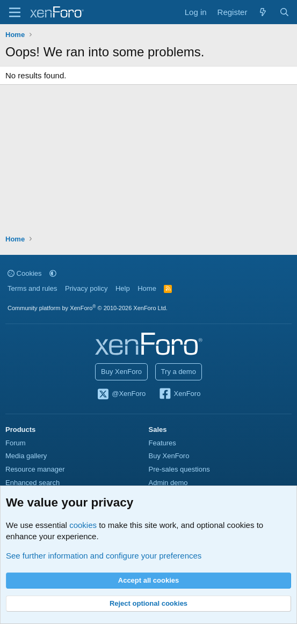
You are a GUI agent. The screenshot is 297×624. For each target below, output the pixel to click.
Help (122, 288)
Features (162, 443)
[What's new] (262, 12)
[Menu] (14, 12)
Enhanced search (32, 483)
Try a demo (178, 372)
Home (146, 288)
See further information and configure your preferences (103, 555)
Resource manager (35, 469)
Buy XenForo (121, 372)
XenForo (179, 394)
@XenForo (121, 394)
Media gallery (26, 456)
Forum (15, 443)
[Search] (284, 12)
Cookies (25, 273)
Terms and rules (32, 288)
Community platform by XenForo (88, 308)
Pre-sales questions (179, 469)
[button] (53, 273)
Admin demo (168, 483)
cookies (83, 525)
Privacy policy (86, 288)
